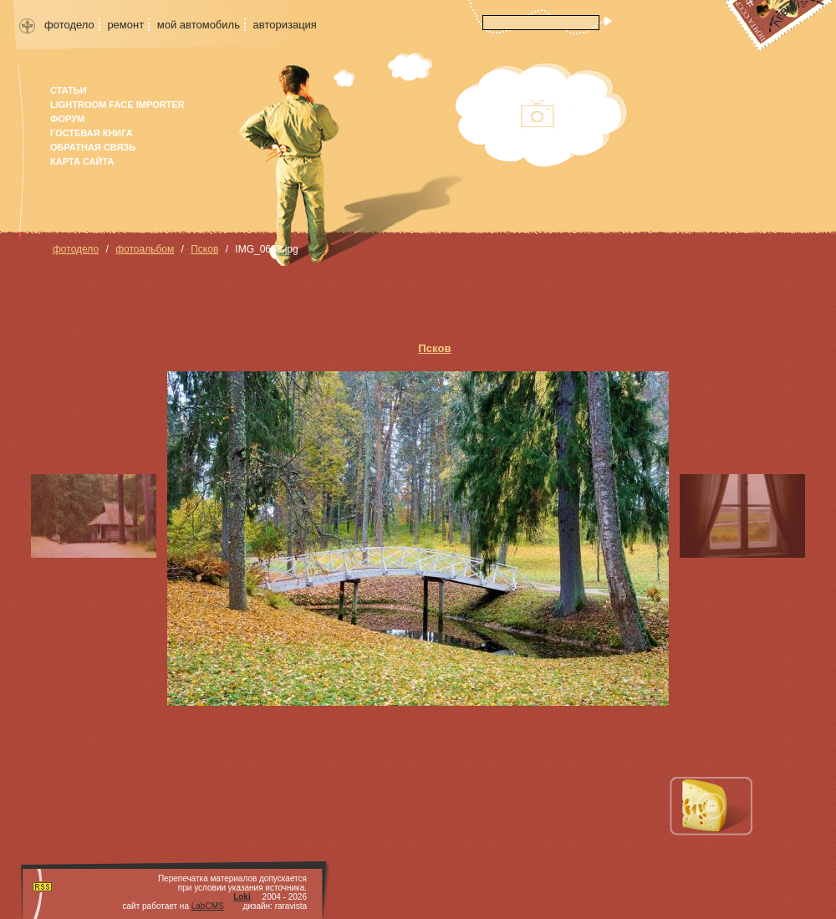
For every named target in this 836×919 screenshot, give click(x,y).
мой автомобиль (198, 24)
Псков (204, 249)
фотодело (69, 24)
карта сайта (82, 161)
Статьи (68, 90)
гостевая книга (91, 133)
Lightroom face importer (117, 105)
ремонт (125, 24)
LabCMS (207, 906)
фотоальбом (144, 249)
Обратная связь (92, 147)
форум (67, 119)
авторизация (285, 24)
